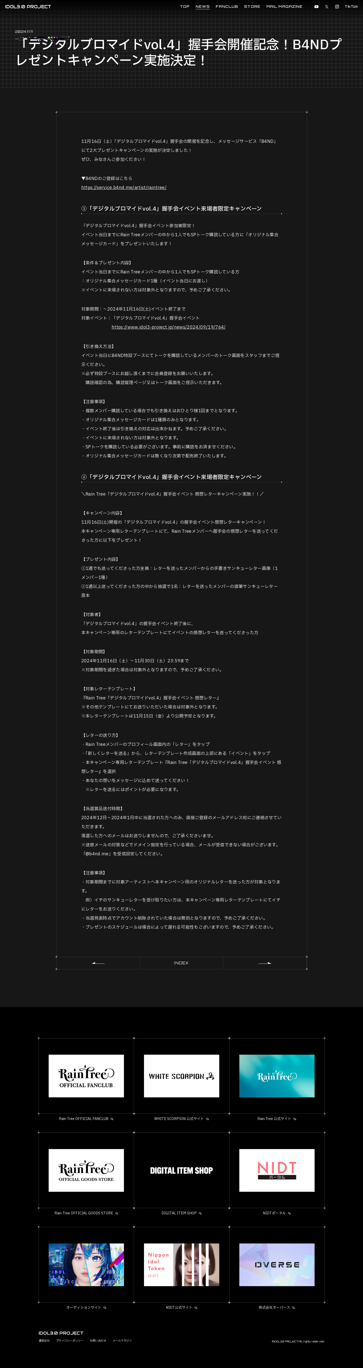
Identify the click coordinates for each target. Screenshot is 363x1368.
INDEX (181, 963)
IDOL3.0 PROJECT (28, 7)
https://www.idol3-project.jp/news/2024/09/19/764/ (169, 327)
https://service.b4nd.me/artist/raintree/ (124, 188)
